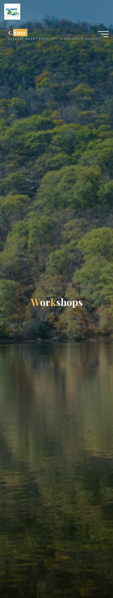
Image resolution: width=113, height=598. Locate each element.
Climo (17, 32)
